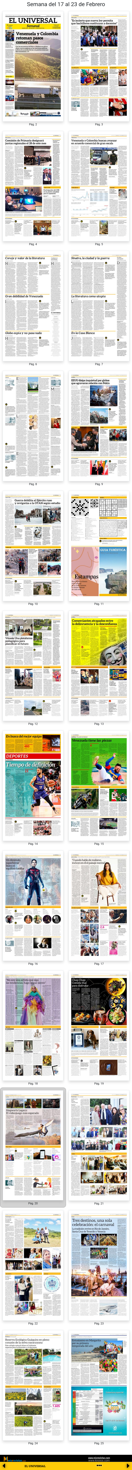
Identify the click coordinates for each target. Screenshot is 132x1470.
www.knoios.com (99, 1460)
